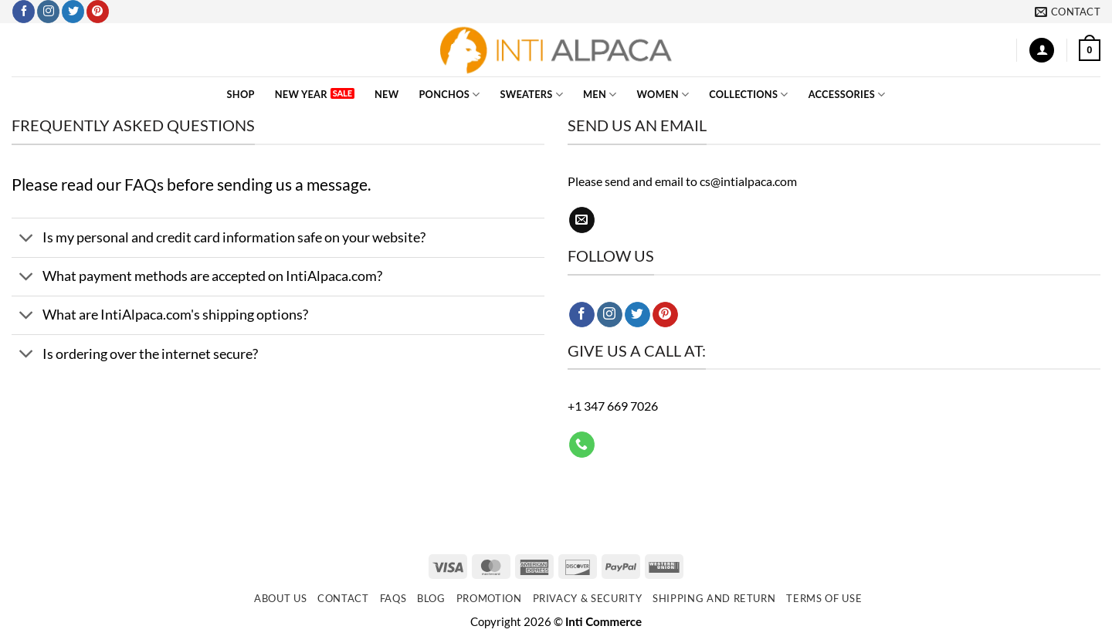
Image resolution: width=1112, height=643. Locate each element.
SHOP (241, 94)
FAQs (144, 184)
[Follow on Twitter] (73, 11)
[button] (1041, 50)
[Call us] (582, 444)
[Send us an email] (582, 220)
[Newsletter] (556, 566)
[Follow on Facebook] (23, 11)
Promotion (489, 598)
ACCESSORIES (847, 94)
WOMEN (663, 94)
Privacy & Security (587, 598)
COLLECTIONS (748, 94)
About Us (280, 598)
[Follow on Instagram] (48, 11)
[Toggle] (27, 239)
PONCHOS (449, 94)
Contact (343, 598)
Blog (431, 598)
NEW (386, 94)
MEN (600, 94)
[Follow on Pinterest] (97, 11)
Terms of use (824, 598)
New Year (301, 94)
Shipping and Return (714, 598)
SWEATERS (531, 94)
